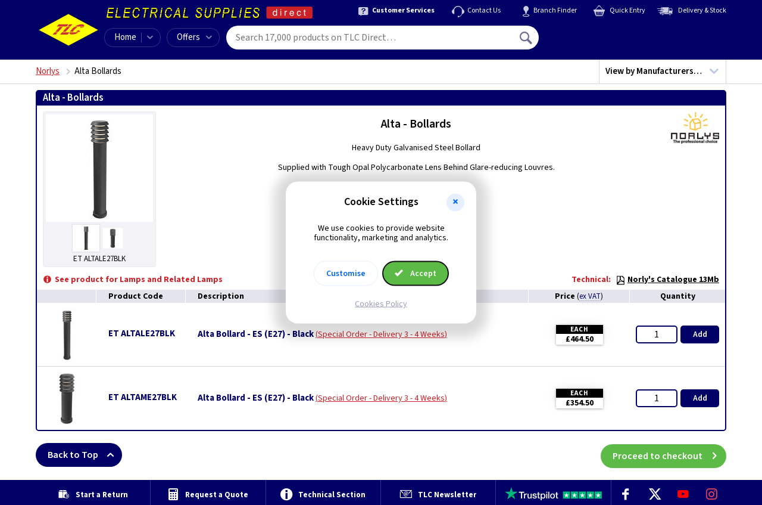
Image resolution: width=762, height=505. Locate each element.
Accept (415, 274)
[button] (455, 202)
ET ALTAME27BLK (142, 397)
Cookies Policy (381, 304)
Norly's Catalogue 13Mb (667, 280)
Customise (346, 274)
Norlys (48, 71)
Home (125, 37)
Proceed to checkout (669, 455)
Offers (194, 37)
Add (700, 334)
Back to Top (85, 455)
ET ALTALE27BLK (141, 333)
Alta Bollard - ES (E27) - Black (256, 334)
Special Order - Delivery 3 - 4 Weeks (381, 334)
